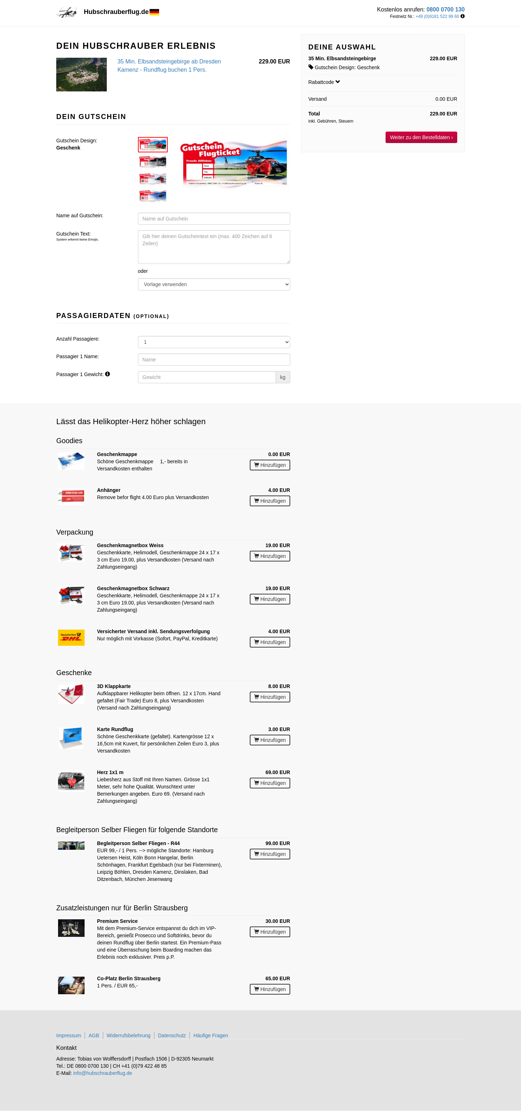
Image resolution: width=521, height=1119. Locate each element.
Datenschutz (172, 1035)
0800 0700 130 (445, 9)
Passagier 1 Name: (77, 356)
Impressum (68, 1035)
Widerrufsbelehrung (128, 1035)
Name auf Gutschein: (80, 215)
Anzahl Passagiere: (78, 339)
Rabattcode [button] (325, 82)
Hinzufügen (270, 465)
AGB (94, 1035)
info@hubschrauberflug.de (102, 1073)
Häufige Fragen (210, 1035)
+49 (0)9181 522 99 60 (437, 16)
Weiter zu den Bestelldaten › (421, 137)
